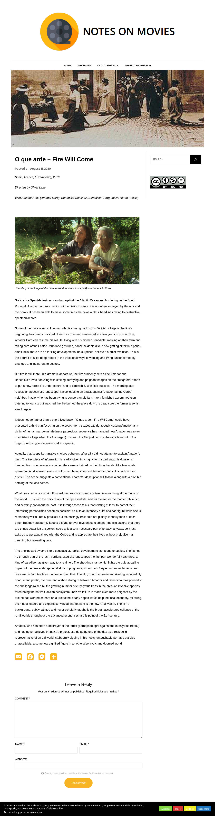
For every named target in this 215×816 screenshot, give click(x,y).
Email (84, 744)
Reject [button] (178, 809)
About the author (137, 65)
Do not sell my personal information (23, 812)
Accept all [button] (165, 809)
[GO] (195, 159)
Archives (84, 65)
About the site (107, 65)
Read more (203, 809)
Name (20, 744)
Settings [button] (190, 809)
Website (21, 759)
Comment (22, 698)
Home (67, 65)
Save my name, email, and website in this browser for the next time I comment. (79, 773)
